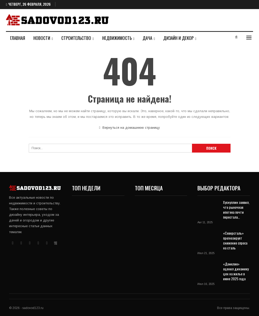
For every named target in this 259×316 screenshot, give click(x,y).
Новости (41, 38)
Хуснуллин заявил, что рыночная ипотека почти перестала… (236, 209)
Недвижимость (117, 38)
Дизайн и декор (178, 38)
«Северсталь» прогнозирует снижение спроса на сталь (235, 240)
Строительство (76, 38)
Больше (212, 38)
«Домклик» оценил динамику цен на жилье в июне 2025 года (236, 271)
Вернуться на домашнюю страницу (129, 128)
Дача (147, 38)
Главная (17, 38)
